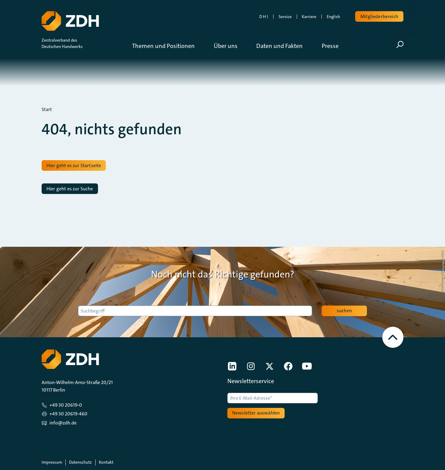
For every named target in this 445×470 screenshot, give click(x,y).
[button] (168, 46)
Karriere (309, 16)
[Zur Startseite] (70, 19)
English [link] (333, 16)
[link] (232, 366)
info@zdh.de (63, 423)
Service (285, 16)
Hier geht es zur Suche (69, 189)
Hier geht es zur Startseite (73, 165)
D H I (263, 16)
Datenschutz (80, 462)
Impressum (52, 462)
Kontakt (106, 462)
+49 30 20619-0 (65, 405)
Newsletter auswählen (256, 413)
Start (47, 109)
